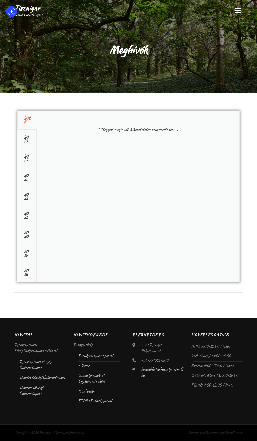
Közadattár (86, 391)
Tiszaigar (27, 8)
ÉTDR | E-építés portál (95, 401)
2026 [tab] (27, 120)
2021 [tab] (26, 215)
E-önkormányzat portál (95, 356)
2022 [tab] (26, 196)
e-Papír (84, 365)
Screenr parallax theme (203, 432)
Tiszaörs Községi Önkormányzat (42, 377)
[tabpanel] (138, 127)
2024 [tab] (26, 158)
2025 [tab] (26, 139)
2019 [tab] (26, 254)
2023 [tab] (26, 177)
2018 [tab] (26, 273)
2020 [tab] (26, 235)
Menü (238, 10)
